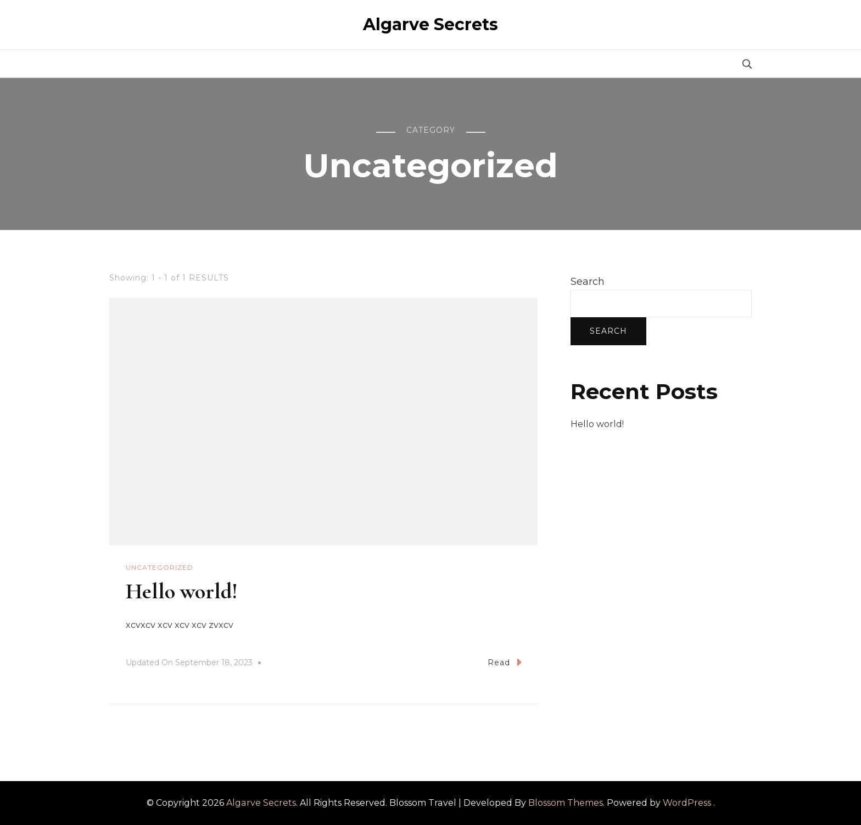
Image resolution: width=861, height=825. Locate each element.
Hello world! (182, 591)
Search (588, 282)
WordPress (687, 803)
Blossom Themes (565, 803)
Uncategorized (159, 567)
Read (505, 662)
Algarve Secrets (430, 24)
